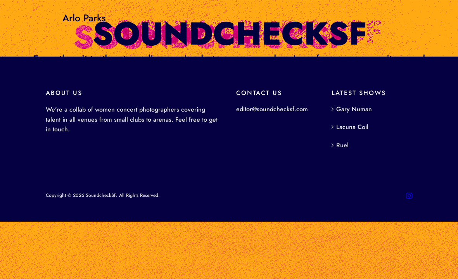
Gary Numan (354, 109)
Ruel (342, 145)
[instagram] (409, 196)
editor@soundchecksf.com (272, 109)
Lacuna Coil (352, 126)
